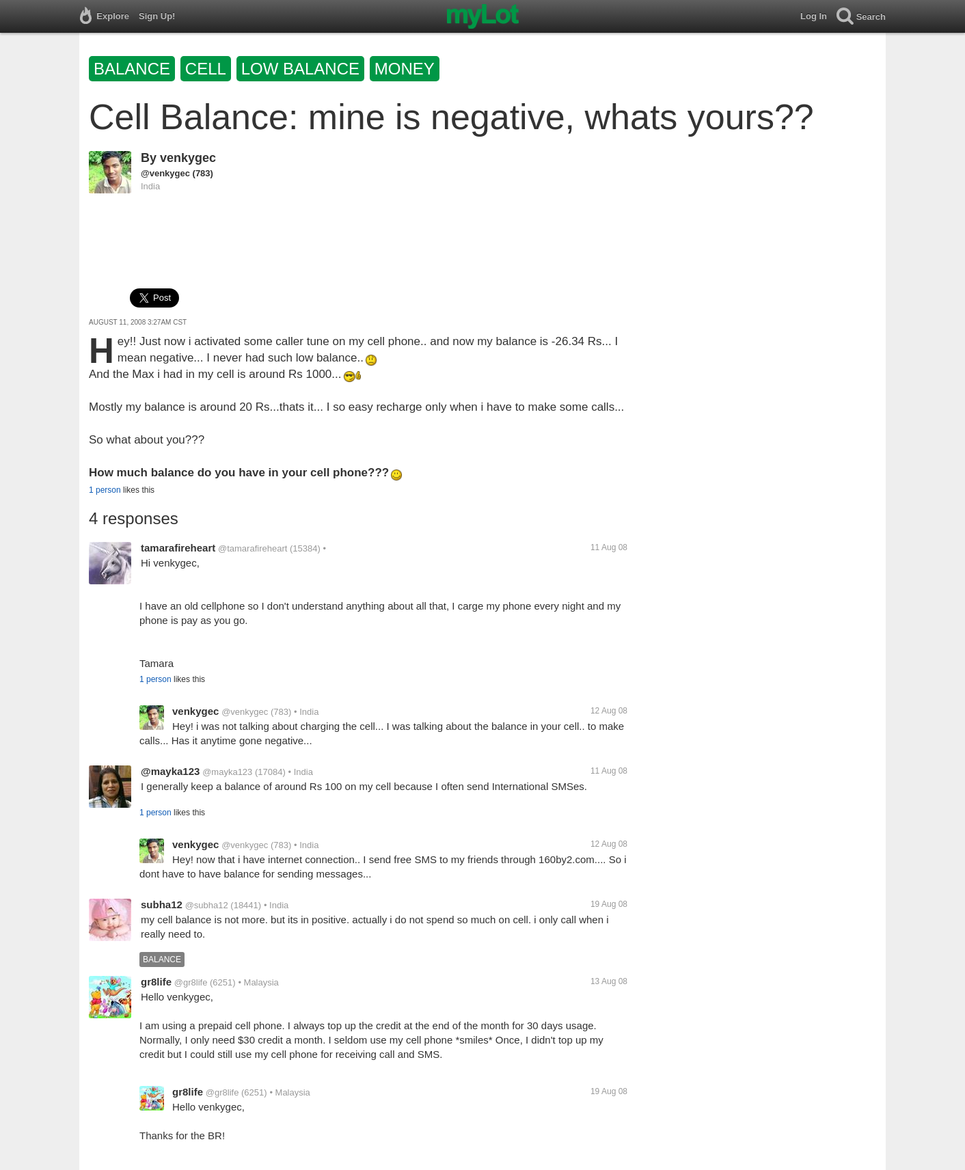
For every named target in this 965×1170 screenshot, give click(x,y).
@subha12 (206, 905)
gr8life (156, 982)
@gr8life (191, 982)
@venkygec (165, 173)
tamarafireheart (178, 548)
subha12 (161, 904)
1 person (105, 490)
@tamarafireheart (252, 548)
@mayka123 (170, 771)
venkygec (188, 158)
